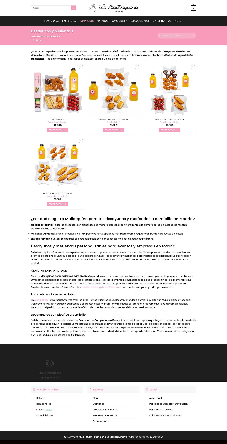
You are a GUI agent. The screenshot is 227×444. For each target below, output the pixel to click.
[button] (193, 8)
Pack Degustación (57, 122)
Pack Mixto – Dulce (169, 122)
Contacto (175, 21)
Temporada (51, 21)
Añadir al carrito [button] (57, 130)
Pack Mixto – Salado (57, 196)
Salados (102, 21)
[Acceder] (187, 8)
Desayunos (87, 21)
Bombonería (119, 21)
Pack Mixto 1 (113, 122)
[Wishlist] (183, 8)
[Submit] (73, 7)
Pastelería (69, 21)
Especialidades (140, 21)
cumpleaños (41, 300)
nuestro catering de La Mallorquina (101, 287)
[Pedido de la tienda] (177, 35)
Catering (159, 21)
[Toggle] (34, 389)
